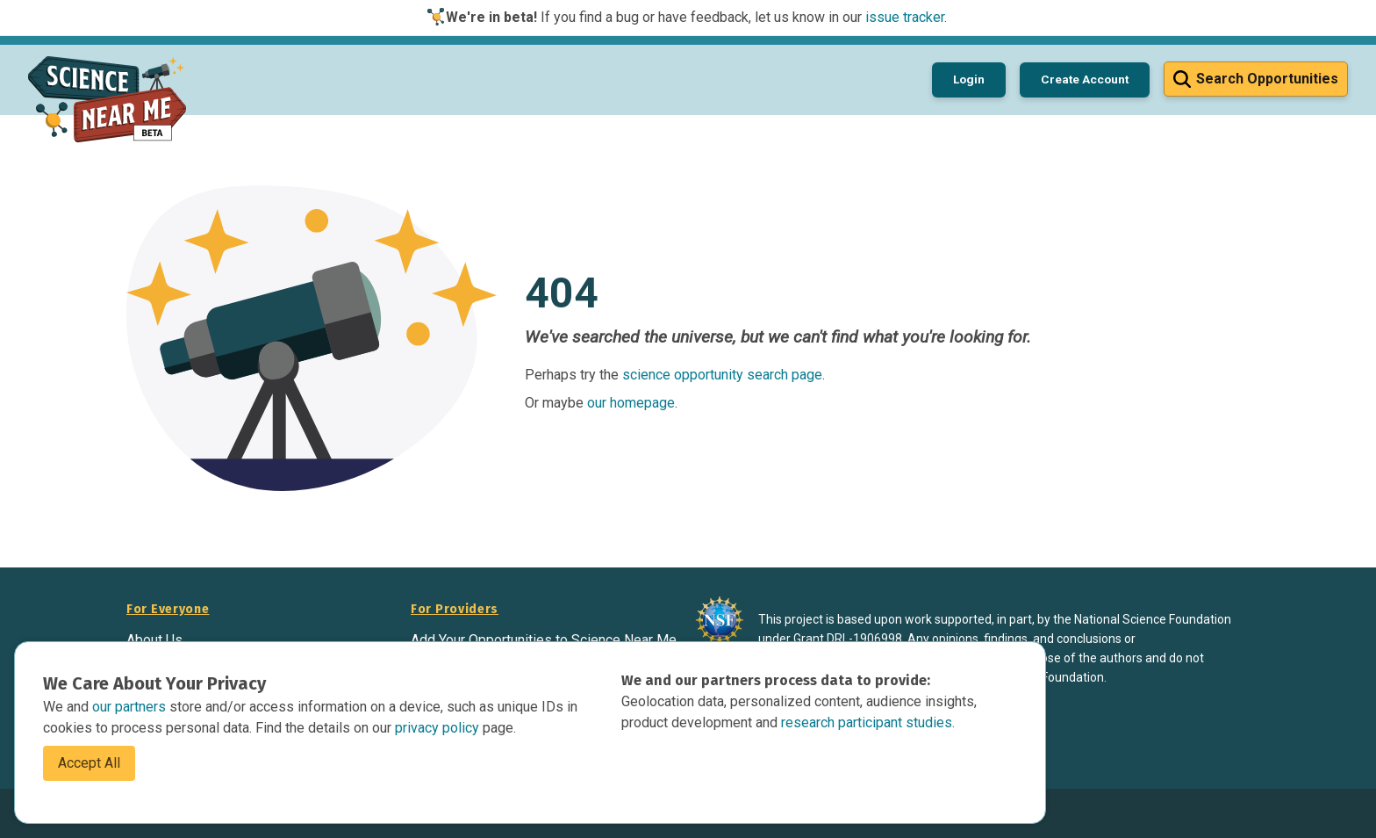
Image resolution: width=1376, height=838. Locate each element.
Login (969, 79)
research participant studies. (868, 722)
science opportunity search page (722, 374)
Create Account (1085, 79)
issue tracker (904, 17)
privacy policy (439, 727)
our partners (130, 706)
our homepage (631, 402)
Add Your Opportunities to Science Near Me (544, 640)
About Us (154, 640)
